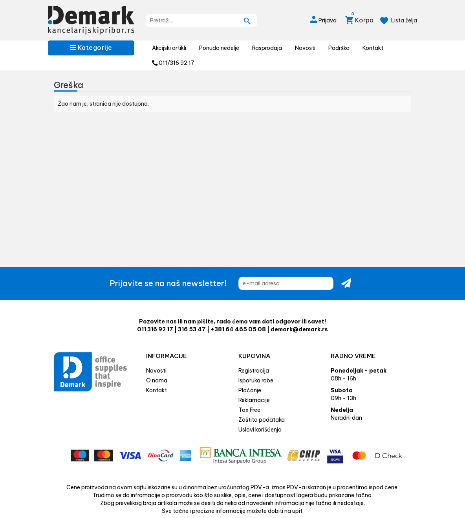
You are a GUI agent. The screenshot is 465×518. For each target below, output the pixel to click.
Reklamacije (254, 400)
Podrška (339, 47)
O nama (156, 380)
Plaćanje (249, 390)
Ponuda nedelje (219, 47)
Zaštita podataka (261, 419)
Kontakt (372, 47)
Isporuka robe (255, 380)
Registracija (253, 370)
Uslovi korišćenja (260, 429)
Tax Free (249, 409)
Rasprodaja (267, 47)
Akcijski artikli (169, 47)
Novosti (305, 47)
